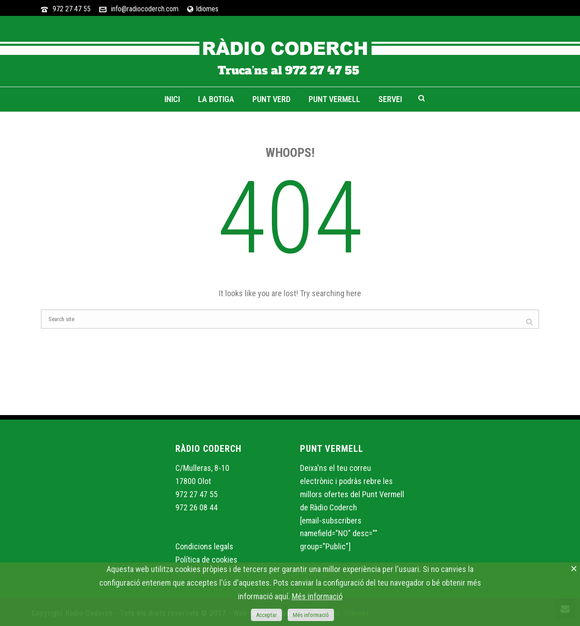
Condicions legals (204, 546)
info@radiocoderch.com (145, 9)
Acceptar (266, 614)
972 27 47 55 (72, 9)
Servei (390, 99)
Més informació (317, 596)
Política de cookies (206, 559)
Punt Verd (271, 99)
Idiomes (202, 9)
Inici (172, 99)
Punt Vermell (334, 99)
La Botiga (216, 99)
